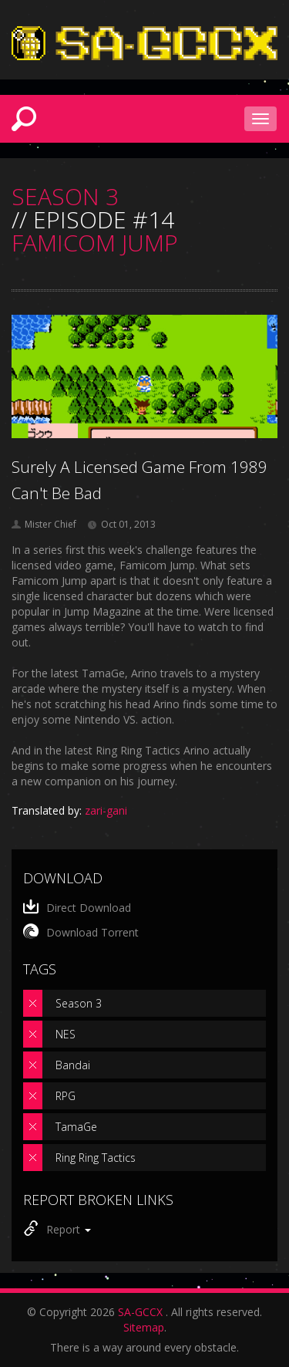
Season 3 (78, 1003)
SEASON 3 (65, 196)
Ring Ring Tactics (95, 1157)
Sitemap (143, 1327)
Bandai (72, 1065)
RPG (65, 1096)
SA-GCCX (140, 1312)
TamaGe (76, 1126)
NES (65, 1034)
